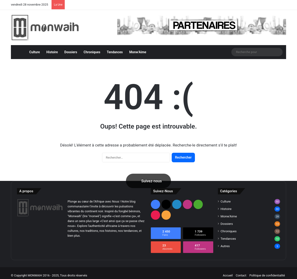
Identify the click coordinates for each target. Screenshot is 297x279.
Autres (225, 241)
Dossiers (70, 47)
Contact (241, 270)
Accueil (227, 270)
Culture (34, 47)
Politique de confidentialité (267, 270)
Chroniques (92, 47)
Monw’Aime (137, 47)
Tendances (115, 47)
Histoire (52, 47)
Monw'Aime (229, 211)
